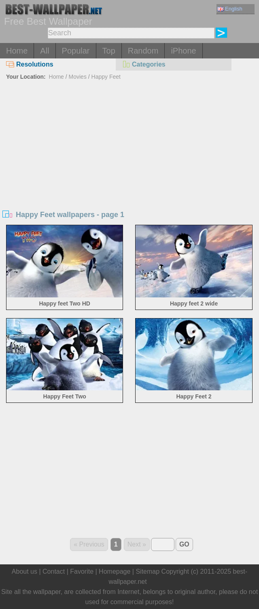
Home (17, 50)
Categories (144, 64)
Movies (78, 76)
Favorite (81, 571)
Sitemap (147, 571)
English (229, 9)
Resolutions (29, 64)
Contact (53, 571)
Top (108, 50)
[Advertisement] (129, 143)
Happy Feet (106, 76)
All (44, 50)
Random (143, 50)
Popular (76, 50)
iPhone (183, 50)
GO (184, 544)
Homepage (114, 571)
